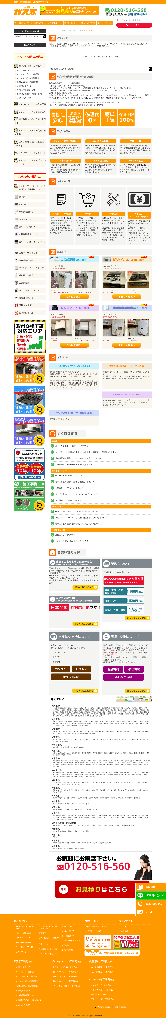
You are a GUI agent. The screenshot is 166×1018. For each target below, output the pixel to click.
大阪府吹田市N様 (110, 317)
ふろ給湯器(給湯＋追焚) (26, 90)
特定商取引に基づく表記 (49, 949)
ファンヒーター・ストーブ (31, 268)
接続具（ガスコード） (29, 298)
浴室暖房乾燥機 (26, 260)
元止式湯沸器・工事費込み (102, 967)
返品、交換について (47, 944)
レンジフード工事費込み (101, 985)
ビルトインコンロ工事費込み (65, 967)
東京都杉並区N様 (58, 317)
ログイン (124, 926)
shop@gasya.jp (109, 653)
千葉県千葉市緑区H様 (112, 268)
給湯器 (22, 197)
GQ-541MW (132, 341)
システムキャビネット (29, 290)
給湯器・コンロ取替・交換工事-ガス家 (65, 30)
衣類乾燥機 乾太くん (28, 234)
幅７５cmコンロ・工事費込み (65, 972)
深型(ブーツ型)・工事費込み (102, 999)
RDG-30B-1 (108, 292)
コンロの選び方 (68, 936)
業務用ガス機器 (26, 275)
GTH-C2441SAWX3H (59, 292)
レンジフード (25, 219)
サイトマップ (21, 952)
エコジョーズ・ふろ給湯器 (28, 74)
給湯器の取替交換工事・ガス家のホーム (49, 927)
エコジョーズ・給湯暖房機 (28, 78)
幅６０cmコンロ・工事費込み (65, 976)
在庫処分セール (26, 313)
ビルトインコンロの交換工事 (32, 104)
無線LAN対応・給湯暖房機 (28, 82)
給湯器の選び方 (68, 931)
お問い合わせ (104, 23)
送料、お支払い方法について (49, 939)
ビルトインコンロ (27, 204)
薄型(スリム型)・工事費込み (102, 990)
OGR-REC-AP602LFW (84, 341)
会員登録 (124, 931)
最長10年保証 (25, 305)
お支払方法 (37, 23)
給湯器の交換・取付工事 (30, 66)
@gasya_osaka (102, 1007)
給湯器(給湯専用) (24, 86)
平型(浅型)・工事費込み (101, 994)
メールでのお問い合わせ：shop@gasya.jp (97, 942)
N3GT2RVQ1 (132, 292)
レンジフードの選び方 (71, 941)
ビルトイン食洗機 (27, 227)
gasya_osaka (119, 1007)
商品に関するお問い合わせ (97, 926)
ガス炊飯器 (24, 283)
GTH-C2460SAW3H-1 (84, 292)
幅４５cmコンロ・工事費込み (65, 981)
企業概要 (53, 23)
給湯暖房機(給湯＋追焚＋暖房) (29, 94)
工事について (22, 23)
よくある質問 (88, 23)
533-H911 (107, 341)
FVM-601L (55, 341)
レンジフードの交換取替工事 (32, 112)
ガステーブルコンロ (28, 253)
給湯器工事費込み (23, 967)
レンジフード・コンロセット (32, 153)
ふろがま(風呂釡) (24, 98)
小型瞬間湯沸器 (26, 212)
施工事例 (69, 23)
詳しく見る (74, 296)
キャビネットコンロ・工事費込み (67, 986)
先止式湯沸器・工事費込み (102, 972)
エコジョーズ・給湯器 (26, 70)
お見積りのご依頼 (93, 931)
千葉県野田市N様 (58, 268)
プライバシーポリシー (48, 954)
